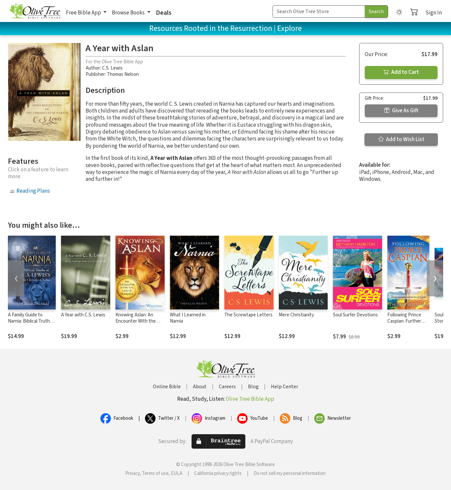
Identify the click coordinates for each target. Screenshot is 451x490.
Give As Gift (401, 111)
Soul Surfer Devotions (355, 314)
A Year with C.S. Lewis (83, 314)
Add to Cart (401, 72)
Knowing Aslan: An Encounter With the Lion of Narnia (135, 321)
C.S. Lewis (112, 68)
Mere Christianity (296, 314)
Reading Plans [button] (33, 191)
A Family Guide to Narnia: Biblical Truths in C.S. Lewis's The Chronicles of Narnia (30, 324)
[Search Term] (319, 11)
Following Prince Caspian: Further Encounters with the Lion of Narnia (405, 324)
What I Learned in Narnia (188, 318)
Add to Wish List (401, 139)
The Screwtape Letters (248, 314)
